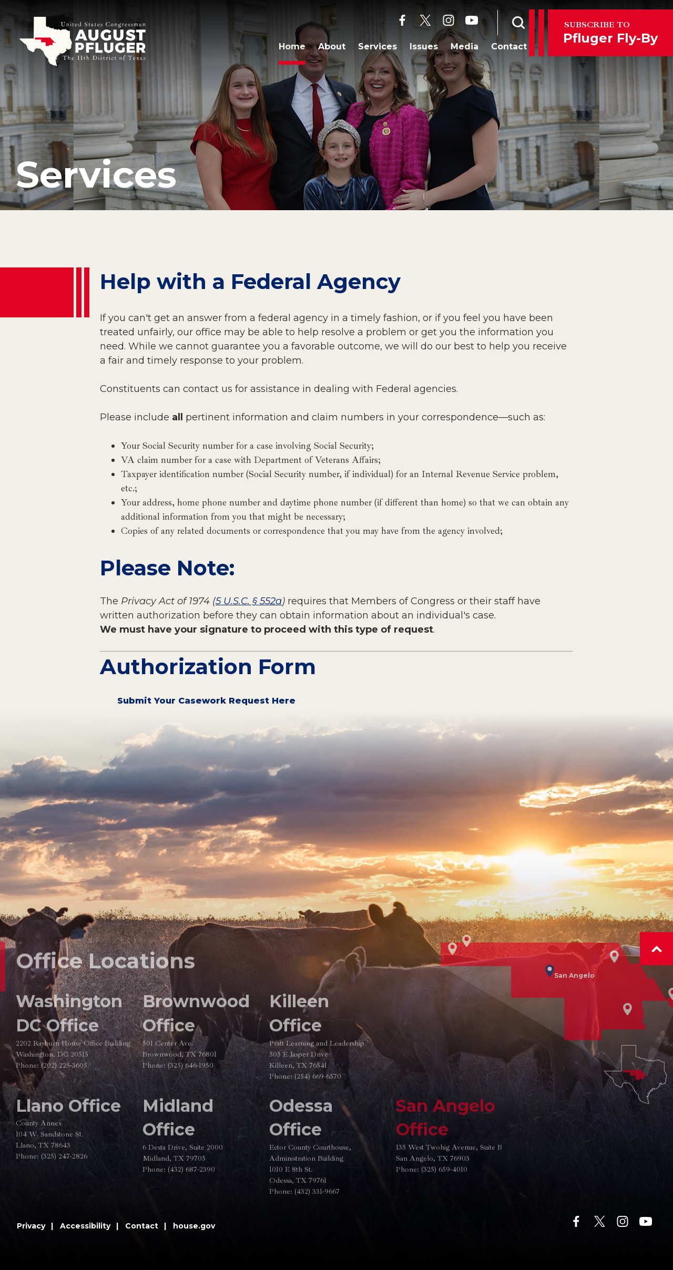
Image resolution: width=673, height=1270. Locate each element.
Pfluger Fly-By (610, 32)
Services (364, 49)
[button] (656, 948)
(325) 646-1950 (190, 1094)
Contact (496, 49)
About (318, 49)
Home (279, 49)
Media (451, 49)
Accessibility (85, 1226)
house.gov (194, 1226)
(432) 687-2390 (191, 1198)
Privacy (31, 1226)
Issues (410, 49)
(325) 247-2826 (64, 1186)
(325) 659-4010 (444, 1198)
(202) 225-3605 (64, 1094)
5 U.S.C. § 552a (249, 601)
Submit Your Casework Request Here (206, 701)
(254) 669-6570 (317, 1105)
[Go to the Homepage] (82, 41)
